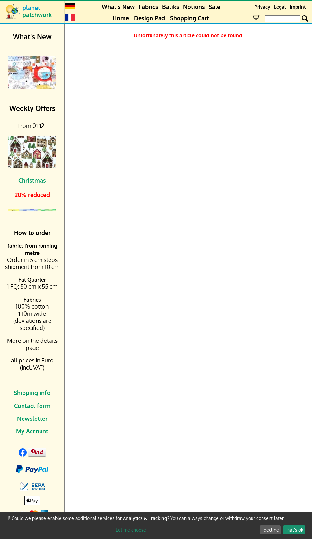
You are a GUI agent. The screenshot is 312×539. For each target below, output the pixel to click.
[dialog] (156, 525)
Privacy (262, 7)
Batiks (170, 6)
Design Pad (149, 18)
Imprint (298, 7)
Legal (280, 7)
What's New (118, 6)
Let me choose (131, 530)
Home (121, 18)
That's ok (294, 530)
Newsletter (32, 418)
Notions (194, 6)
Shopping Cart (189, 18)
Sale (214, 6)
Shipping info (32, 392)
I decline (270, 530)
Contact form (32, 405)
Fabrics (148, 6)
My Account (32, 431)
